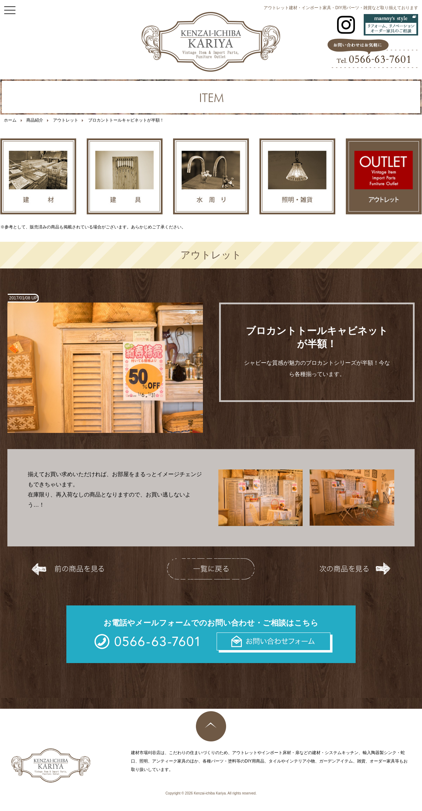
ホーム (10, 120)
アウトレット (65, 120)
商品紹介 (34, 120)
